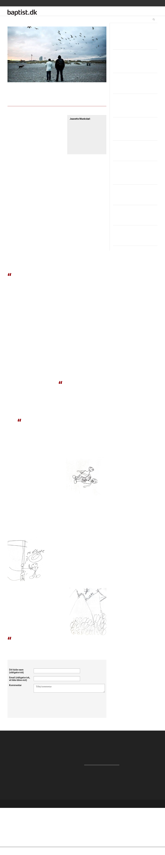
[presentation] (58, 700)
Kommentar (15, 685)
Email (19, 679)
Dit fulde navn (16, 671)
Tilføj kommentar (69, 688)
